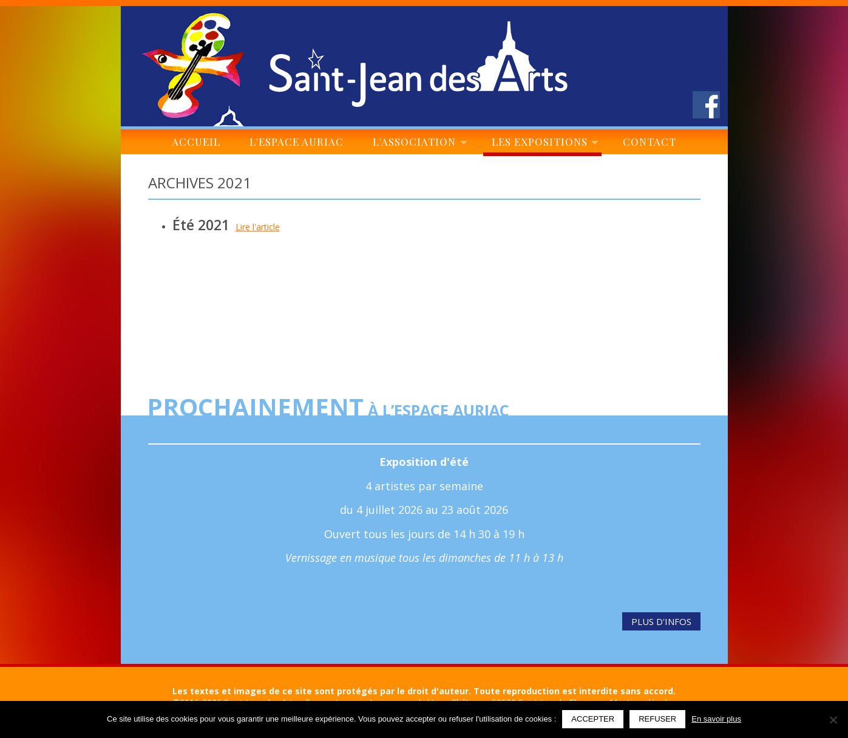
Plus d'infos (661, 621)
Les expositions (542, 144)
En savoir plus (716, 718)
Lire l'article (258, 227)
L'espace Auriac (296, 144)
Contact (649, 144)
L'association (417, 144)
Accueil (196, 144)
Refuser (657, 718)
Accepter (592, 718)
